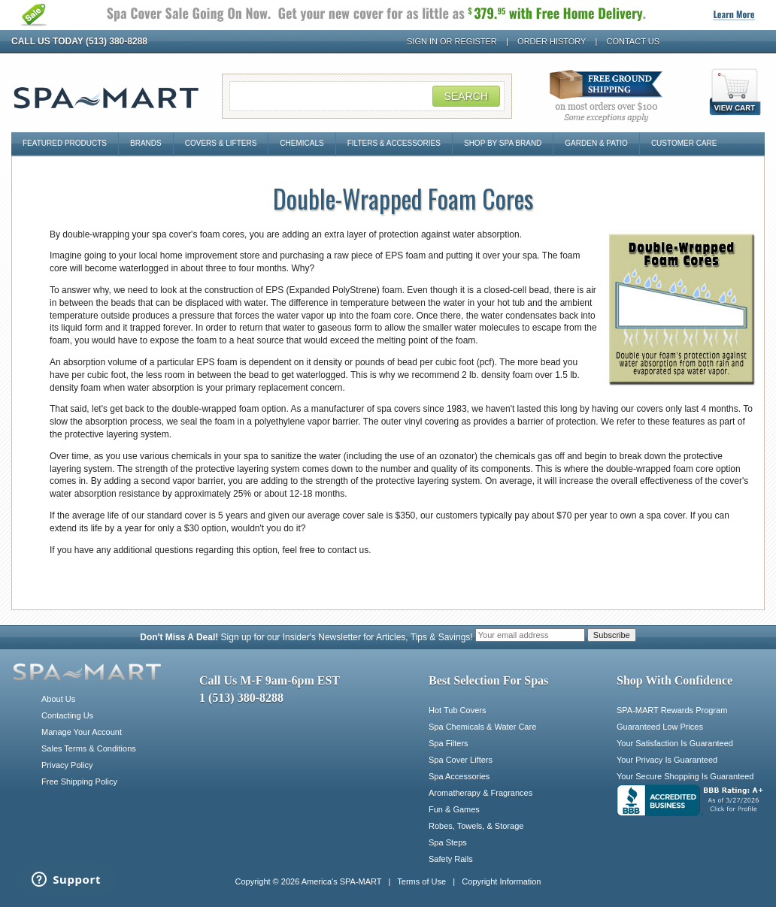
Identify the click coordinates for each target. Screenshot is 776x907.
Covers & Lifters (221, 143)
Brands (146, 143)
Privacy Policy (66, 764)
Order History (551, 41)
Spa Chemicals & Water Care (482, 726)
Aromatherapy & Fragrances (480, 792)
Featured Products (65, 143)
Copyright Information (501, 881)
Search (466, 96)
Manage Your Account (81, 731)
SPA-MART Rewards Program (672, 710)
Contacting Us (67, 715)
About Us (58, 698)
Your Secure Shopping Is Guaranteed (685, 776)
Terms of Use (421, 881)
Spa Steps (448, 842)
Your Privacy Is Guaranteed (667, 759)
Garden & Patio (596, 143)
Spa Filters (448, 743)
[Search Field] (367, 96)
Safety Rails (451, 858)
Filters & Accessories (394, 143)
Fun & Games (454, 809)
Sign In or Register (452, 41)
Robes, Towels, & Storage (476, 825)
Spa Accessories (459, 776)
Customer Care (684, 143)
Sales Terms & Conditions (88, 748)
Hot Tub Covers (457, 710)
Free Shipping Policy (79, 781)
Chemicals (301, 143)
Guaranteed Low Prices (660, 726)
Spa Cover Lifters (461, 759)
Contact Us (633, 41)
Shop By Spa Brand (502, 143)
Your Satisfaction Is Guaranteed (675, 743)
